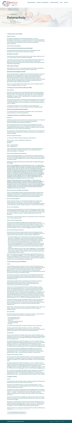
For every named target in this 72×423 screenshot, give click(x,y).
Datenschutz (57, 421)
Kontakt (66, 2)
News (61, 2)
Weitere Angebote (54, 2)
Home (8, 14)
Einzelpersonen (31, 2)
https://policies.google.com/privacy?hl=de (21, 408)
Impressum (52, 421)
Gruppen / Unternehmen (42, 2)
